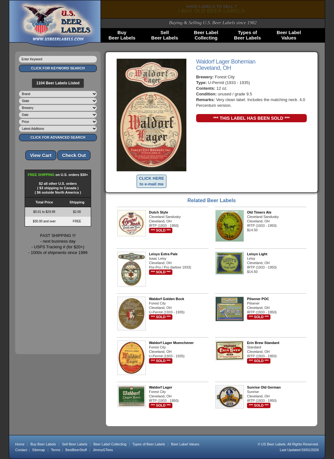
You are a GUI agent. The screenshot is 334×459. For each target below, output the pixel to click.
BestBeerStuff (76, 450)
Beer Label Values (185, 444)
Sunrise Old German (264, 387)
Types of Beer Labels (148, 444)
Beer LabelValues (289, 35)
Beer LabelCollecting (206, 35)
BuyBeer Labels (121, 35)
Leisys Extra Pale (163, 254)
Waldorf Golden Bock (166, 299)
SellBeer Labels (164, 35)
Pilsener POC (258, 299)
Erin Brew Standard (263, 343)
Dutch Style (158, 212)
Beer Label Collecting (110, 444)
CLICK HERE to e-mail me (151, 181)
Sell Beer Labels (74, 444)
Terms (55, 450)
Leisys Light (257, 254)
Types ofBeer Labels (247, 35)
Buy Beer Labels (43, 444)
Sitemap (38, 450)
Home (19, 444)
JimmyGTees (103, 450)
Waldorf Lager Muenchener (171, 343)
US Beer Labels (273, 444)
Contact (21, 450)
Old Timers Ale (259, 212)
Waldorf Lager (160, 387)
